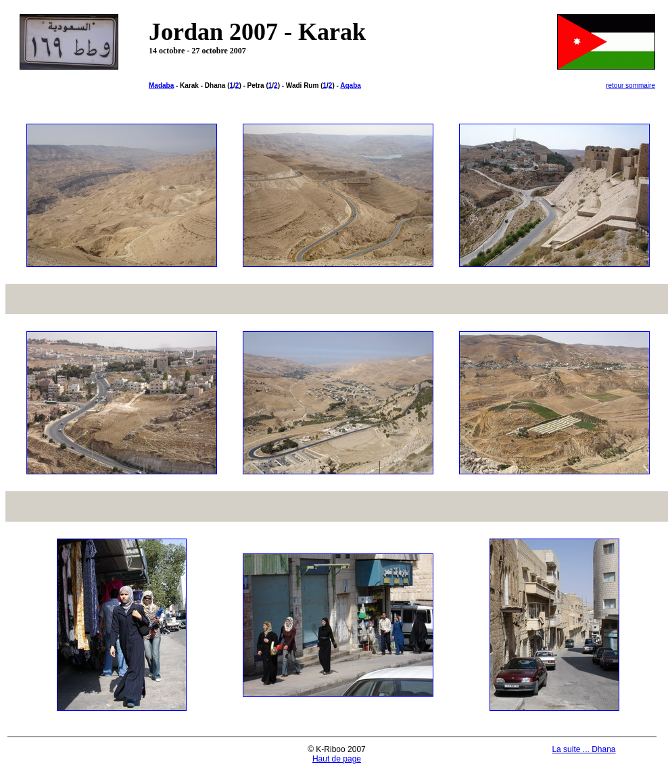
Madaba (161, 85)
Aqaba (350, 85)
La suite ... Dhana (583, 749)
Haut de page (336, 759)
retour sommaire (630, 85)
